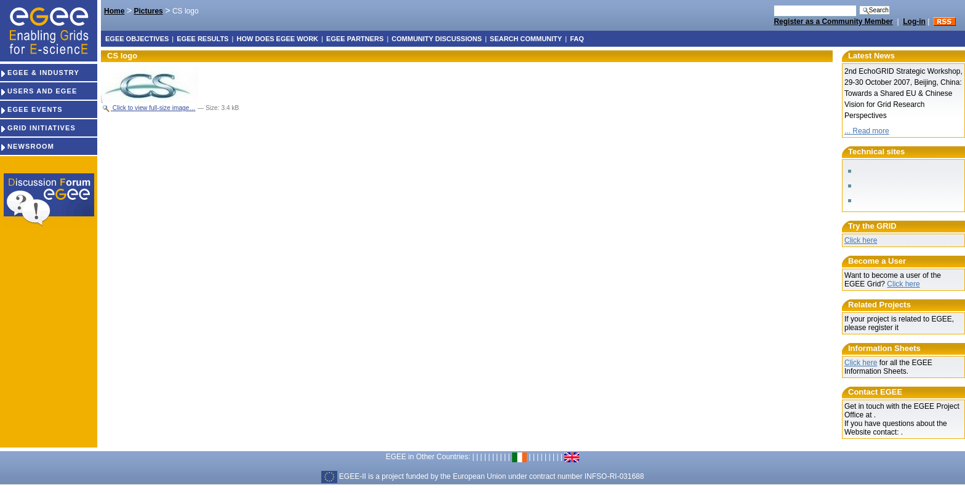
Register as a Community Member (833, 21)
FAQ (577, 38)
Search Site (773, 4)
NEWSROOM (27, 146)
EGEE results (202, 38)
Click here (860, 240)
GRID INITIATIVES (38, 128)
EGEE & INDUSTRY (39, 72)
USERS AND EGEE (38, 91)
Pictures (148, 11)
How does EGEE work (277, 38)
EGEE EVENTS (31, 109)
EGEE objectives (137, 38)
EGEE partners (354, 38)
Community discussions (436, 38)
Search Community (526, 38)
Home (114, 11)
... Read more (866, 131)
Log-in (914, 21)
